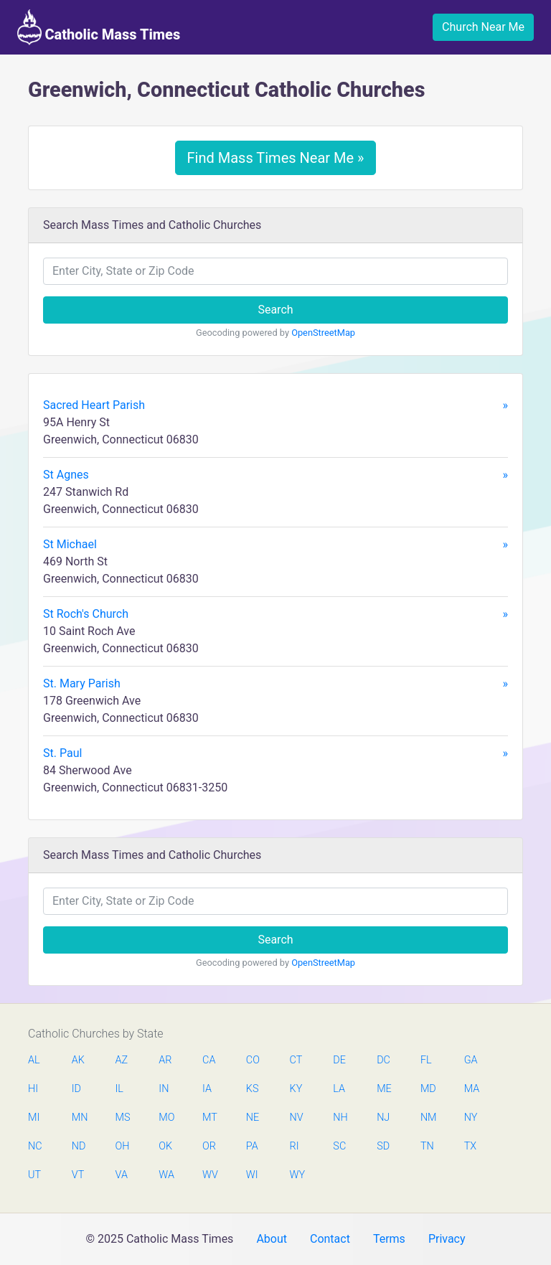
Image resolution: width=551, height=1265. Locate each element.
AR (165, 1060)
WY (297, 1175)
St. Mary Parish (275, 683)
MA (471, 1089)
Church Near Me (483, 27)
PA (252, 1146)
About (271, 1239)
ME (384, 1089)
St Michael (275, 544)
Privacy (447, 1239)
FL (426, 1060)
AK (78, 1060)
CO (253, 1060)
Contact (330, 1239)
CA (208, 1060)
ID (76, 1089)
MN (79, 1117)
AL (34, 1060)
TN (427, 1146)
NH (340, 1117)
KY (296, 1089)
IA (207, 1089)
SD (383, 1146)
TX (470, 1146)
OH (123, 1146)
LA (339, 1089)
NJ (383, 1117)
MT (209, 1117)
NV (296, 1117)
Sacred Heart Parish (275, 405)
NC (35, 1146)
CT (296, 1060)
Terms (389, 1239)
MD (427, 1089)
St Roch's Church (275, 614)
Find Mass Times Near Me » (275, 157)
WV (209, 1175)
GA (471, 1060)
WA (166, 1175)
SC (339, 1146)
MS (123, 1117)
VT (78, 1175)
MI (33, 1117)
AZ (122, 1060)
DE (339, 1060)
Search (275, 309)
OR (209, 1146)
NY (471, 1117)
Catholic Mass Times (98, 27)
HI (33, 1089)
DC (383, 1060)
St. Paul (275, 753)
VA (122, 1175)
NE (252, 1117)
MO (166, 1117)
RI (294, 1146)
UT (34, 1175)
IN (164, 1089)
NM (427, 1117)
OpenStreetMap (323, 332)
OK (165, 1146)
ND (79, 1146)
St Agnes (275, 475)
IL (119, 1089)
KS (252, 1089)
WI (252, 1175)
